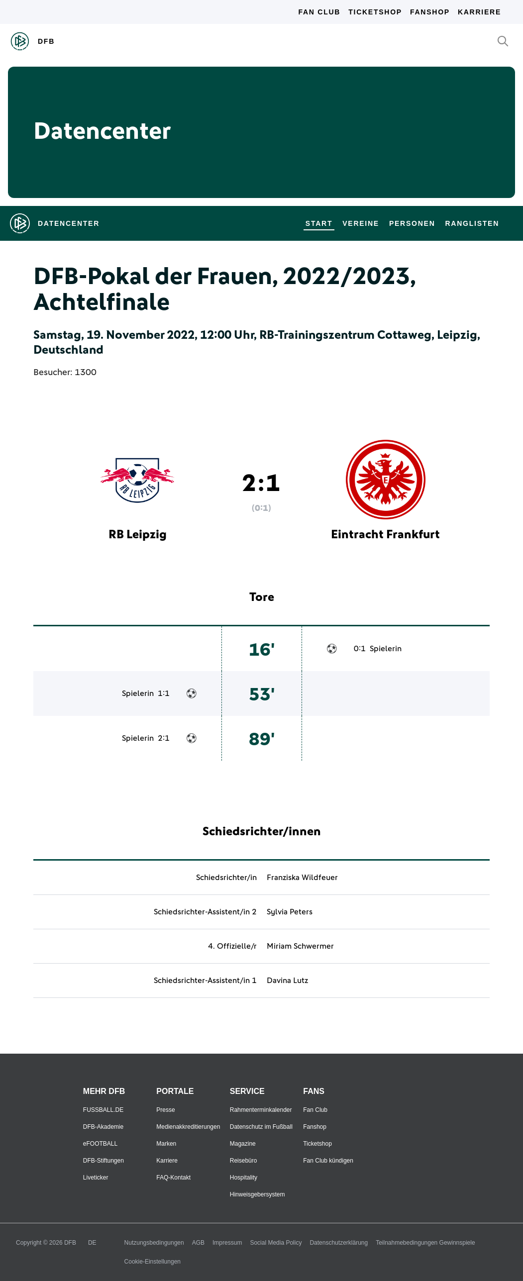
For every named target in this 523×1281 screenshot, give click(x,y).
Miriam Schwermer (300, 946)
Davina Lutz (287, 981)
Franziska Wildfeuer (302, 878)
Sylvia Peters (290, 912)
